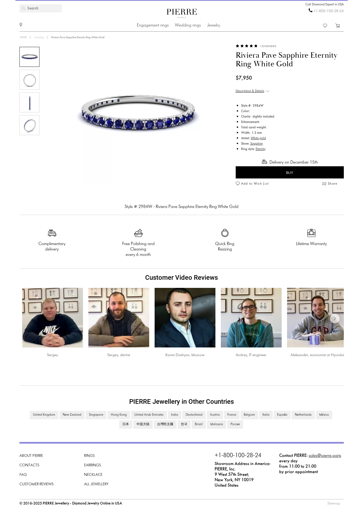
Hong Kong (119, 415)
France (231, 415)
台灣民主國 (165, 424)
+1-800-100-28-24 (329, 11)
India (174, 415)
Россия (235, 424)
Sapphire (256, 143)
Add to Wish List (255, 184)
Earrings (92, 465)
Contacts (29, 465)
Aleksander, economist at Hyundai (317, 355)
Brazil (199, 424)
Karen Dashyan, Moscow (185, 355)
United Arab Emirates (149, 415)
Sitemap (333, 503)
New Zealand (72, 415)
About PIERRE (31, 456)
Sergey (52, 355)
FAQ (23, 475)
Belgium (249, 415)
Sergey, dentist (118, 355)
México (324, 415)
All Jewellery (96, 484)
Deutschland (194, 415)
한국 (184, 424)
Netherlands (303, 415)
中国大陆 (142, 424)
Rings (89, 456)
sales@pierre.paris (325, 456)
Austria (215, 415)
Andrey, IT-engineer (251, 355)
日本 (125, 424)
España (282, 415)
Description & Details (250, 91)
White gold (258, 138)
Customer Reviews (36, 484)
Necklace (93, 475)
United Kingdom (44, 415)
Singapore (96, 415)
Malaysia (216, 424)
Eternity (260, 149)
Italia (265, 415)
